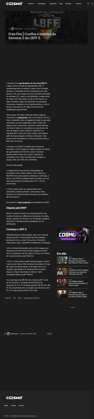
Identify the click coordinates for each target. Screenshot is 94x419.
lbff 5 (19, 298)
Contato (13, 405)
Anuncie (21, 405)
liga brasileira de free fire (31, 298)
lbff (14, 298)
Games (49, 333)
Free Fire (8, 298)
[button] (88, 3)
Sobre (6, 405)
